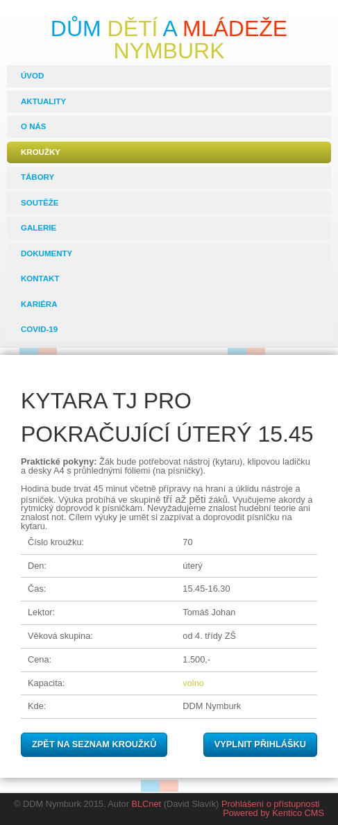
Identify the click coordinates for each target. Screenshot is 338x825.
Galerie (38, 228)
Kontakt (40, 278)
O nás (33, 126)
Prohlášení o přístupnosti (270, 804)
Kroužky (40, 152)
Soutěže (39, 203)
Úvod (32, 76)
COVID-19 (39, 329)
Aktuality (43, 101)
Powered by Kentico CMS (273, 813)
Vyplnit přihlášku (260, 744)
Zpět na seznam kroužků (94, 744)
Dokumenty (46, 253)
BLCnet (146, 804)
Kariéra (39, 304)
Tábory (37, 177)
